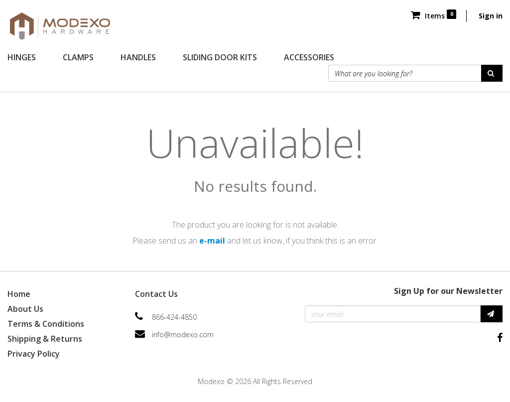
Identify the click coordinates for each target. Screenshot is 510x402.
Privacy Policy (33, 353)
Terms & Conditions (45, 323)
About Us (25, 308)
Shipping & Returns (44, 338)
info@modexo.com (183, 334)
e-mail (212, 240)
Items (433, 15)
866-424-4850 (174, 317)
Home (18, 293)
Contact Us (156, 293)
